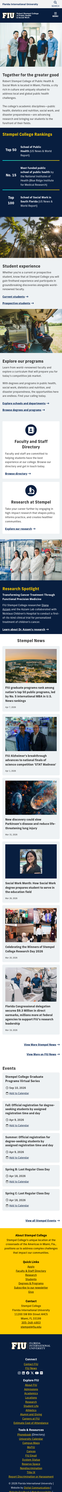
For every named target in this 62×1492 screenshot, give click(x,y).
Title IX (31, 1472)
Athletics (31, 1410)
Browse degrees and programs (21, 410)
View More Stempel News (40, 1044)
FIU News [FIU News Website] (31, 1368)
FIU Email (31, 1455)
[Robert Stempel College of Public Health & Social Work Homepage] (20, 15)
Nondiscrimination (31, 1468)
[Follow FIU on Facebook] (28, 1373)
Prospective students (16, 303)
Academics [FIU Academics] (31, 1393)
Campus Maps (31, 1443)
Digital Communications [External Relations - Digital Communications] (37, 1487)
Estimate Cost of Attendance (31, 1423)
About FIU (31, 1385)
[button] (55, 15)
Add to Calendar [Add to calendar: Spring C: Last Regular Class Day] (19, 1205)
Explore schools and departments (24, 403)
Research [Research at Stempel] (31, 1275)
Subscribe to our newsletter (31, 1287)
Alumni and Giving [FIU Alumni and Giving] (31, 1414)
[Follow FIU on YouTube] (37, 1373)
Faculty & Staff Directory (31, 1271)
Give (31, 1292)
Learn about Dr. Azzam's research (23, 629)
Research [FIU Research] (31, 1402)
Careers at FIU (31, 1418)
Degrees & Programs (31, 1283)
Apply (31, 1266)
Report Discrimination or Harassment (31, 1476)
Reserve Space (31, 1464)
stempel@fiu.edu (31, 1326)
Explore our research (18, 528)
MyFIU (31, 1447)
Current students (13, 296)
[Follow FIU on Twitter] (33, 1373)
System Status (31, 1459)
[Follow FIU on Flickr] (42, 1373)
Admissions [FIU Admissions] (31, 1389)
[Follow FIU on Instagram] (20, 1373)
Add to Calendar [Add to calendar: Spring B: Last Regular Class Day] (19, 1181)
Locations (31, 1397)
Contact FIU (31, 1364)
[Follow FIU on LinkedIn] (24, 1373)
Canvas (31, 1451)
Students (31, 1279)
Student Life (31, 1406)
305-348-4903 (31, 1322)
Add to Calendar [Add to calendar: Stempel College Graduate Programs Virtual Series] (19, 1093)
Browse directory (16, 473)
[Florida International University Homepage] (20, 4)
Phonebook (24, 1434)
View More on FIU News (41, 1054)
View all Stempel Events (40, 1220)
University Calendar (31, 1438)
